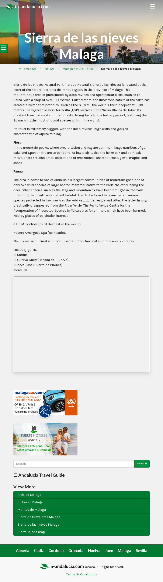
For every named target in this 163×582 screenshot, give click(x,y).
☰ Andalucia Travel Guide (39, 475)
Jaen (109, 550)
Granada (75, 550)
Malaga (49, 69)
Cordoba (56, 550)
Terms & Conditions (81, 574)
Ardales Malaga (29, 495)
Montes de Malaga (32, 510)
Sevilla (141, 550)
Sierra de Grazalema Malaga (39, 517)
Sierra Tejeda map (31, 532)
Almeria (22, 550)
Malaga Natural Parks (78, 69)
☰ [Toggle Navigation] (152, 6)
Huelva (94, 550)
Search (142, 463)
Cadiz (39, 550)
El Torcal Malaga (30, 502)
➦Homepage (27, 69)
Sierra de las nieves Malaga (38, 524)
